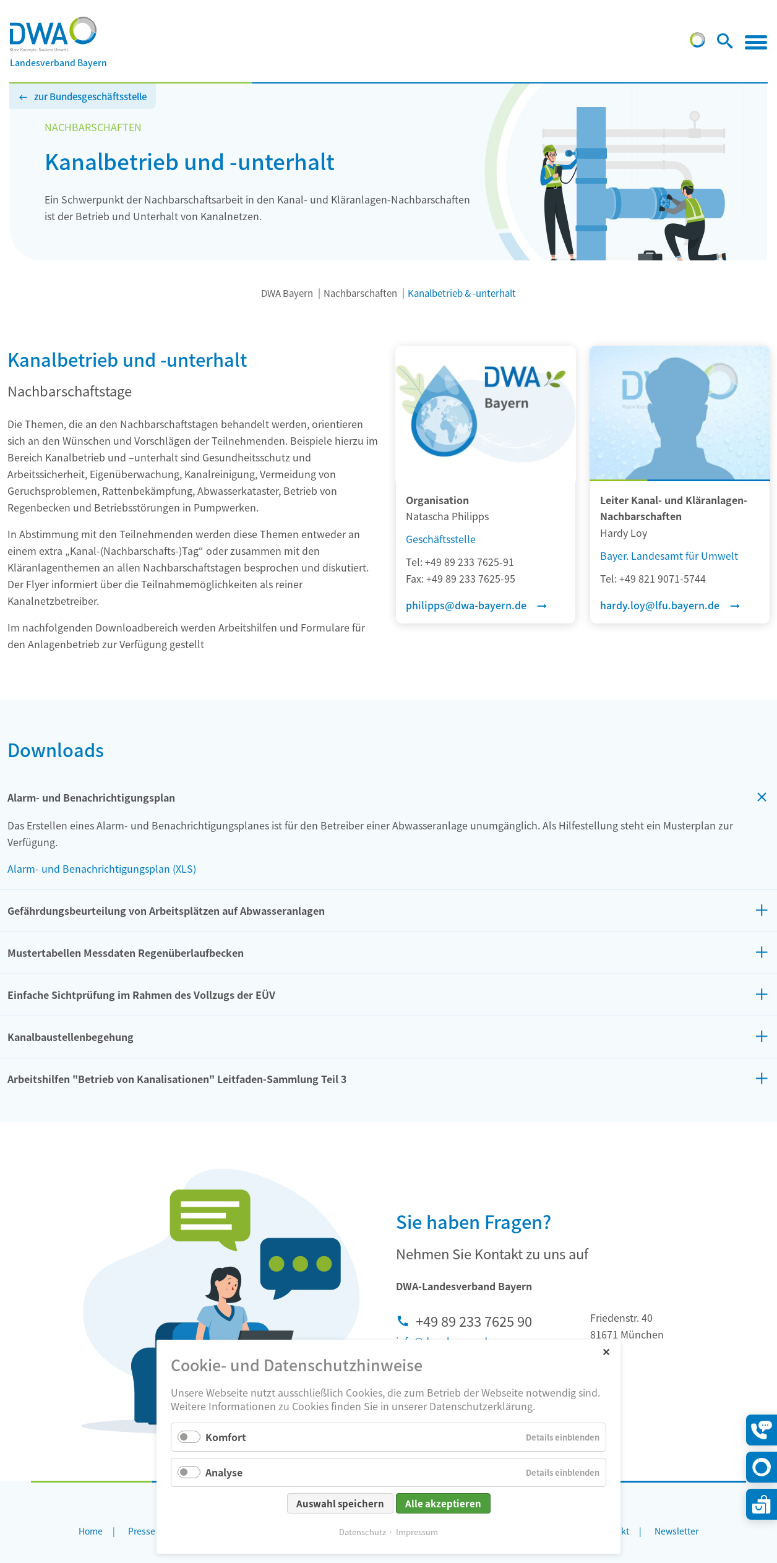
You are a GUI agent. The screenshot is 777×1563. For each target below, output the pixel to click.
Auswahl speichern (340, 1503)
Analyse (224, 1472)
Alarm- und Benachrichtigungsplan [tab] (91, 797)
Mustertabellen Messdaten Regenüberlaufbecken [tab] (125, 952)
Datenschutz (362, 1532)
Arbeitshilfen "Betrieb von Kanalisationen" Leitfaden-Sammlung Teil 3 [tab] (176, 1078)
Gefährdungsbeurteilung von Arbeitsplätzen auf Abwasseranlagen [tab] (166, 910)
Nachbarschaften (360, 292)
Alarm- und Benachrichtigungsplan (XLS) (101, 868)
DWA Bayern (287, 292)
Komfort (225, 1436)
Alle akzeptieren (443, 1503)
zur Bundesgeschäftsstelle (90, 96)
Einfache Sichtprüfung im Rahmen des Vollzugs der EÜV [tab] (141, 994)
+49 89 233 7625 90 (474, 1320)
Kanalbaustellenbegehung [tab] (70, 1036)
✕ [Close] (606, 1351)
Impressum (417, 1532)
